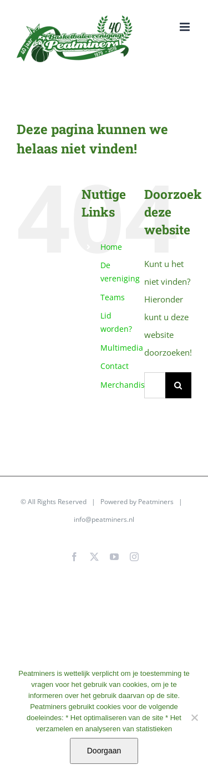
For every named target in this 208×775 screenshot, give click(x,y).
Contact (114, 366)
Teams (112, 297)
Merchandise (124, 384)
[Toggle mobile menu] (185, 27)
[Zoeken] (178, 385)
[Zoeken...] (154, 385)
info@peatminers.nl (104, 519)
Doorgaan (104, 750)
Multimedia (121, 347)
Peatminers (156, 501)
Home (111, 247)
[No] (194, 717)
